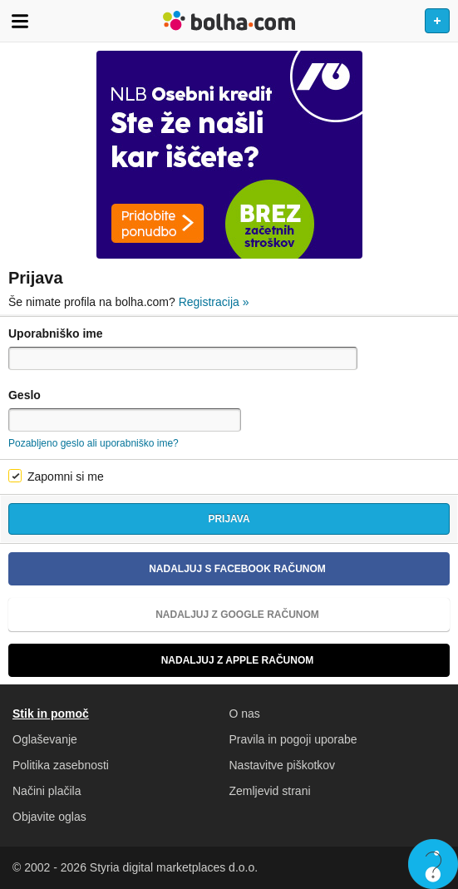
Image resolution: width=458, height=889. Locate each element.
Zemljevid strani (270, 791)
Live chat (433, 864)
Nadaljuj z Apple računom (167, 660)
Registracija (214, 302)
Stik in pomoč (50, 713)
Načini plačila (46, 791)
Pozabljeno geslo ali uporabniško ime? (93, 443)
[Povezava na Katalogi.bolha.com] (229, 155)
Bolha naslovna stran (229, 21)
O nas (244, 713)
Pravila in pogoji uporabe (293, 739)
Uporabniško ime (55, 333)
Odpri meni (20, 21)
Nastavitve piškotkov (282, 765)
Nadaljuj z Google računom (170, 615)
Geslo (24, 395)
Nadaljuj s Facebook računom (174, 569)
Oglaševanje (44, 739)
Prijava (228, 519)
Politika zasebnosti (60, 765)
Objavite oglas (49, 816)
